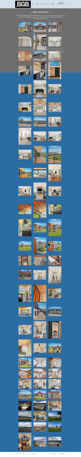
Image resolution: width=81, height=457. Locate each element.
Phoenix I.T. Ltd (34, 453)
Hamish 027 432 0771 (61, 3)
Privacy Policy (54, 453)
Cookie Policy (63, 453)
